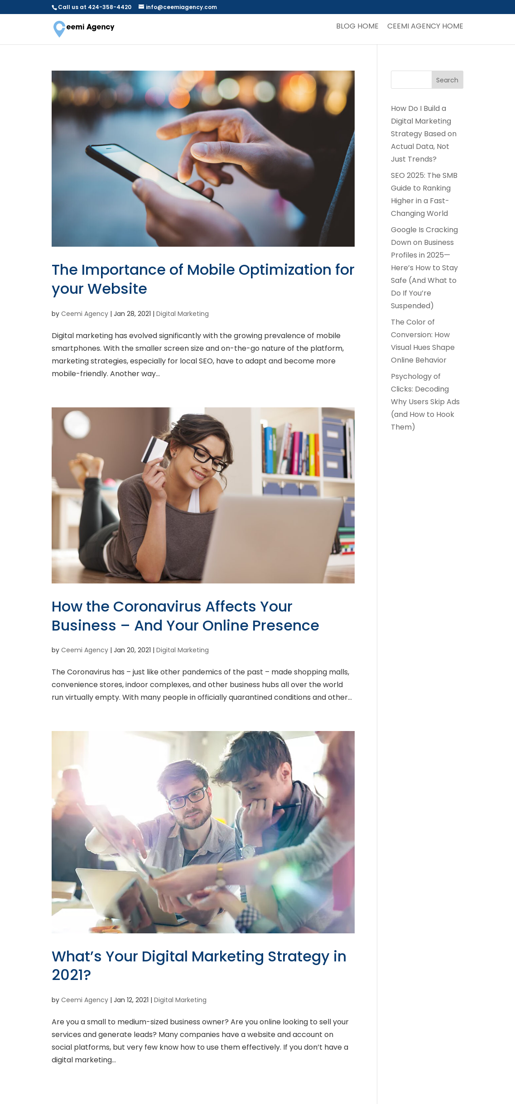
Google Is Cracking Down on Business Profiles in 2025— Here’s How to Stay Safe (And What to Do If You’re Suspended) (424, 268)
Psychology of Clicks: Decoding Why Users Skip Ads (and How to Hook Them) (425, 401)
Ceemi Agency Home (425, 27)
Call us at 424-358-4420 (94, 7)
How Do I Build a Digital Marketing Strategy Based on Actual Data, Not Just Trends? (424, 133)
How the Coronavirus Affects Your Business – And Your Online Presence (185, 616)
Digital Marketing (182, 313)
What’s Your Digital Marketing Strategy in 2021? (199, 965)
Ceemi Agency (84, 313)
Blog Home (357, 27)
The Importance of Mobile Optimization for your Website (203, 279)
